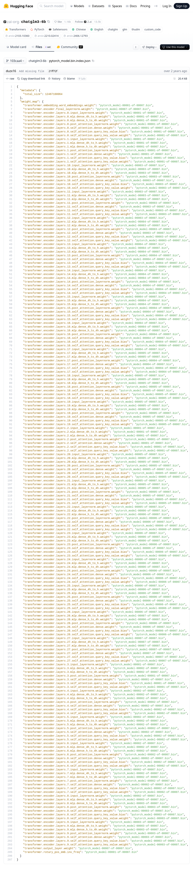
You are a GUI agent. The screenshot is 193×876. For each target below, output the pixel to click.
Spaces (115, 6)
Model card (16, 47)
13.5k (97, 21)
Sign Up (181, 6)
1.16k (67, 21)
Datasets (96, 6)
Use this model (175, 47)
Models (77, 6)
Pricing (145, 6)
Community (70, 47)
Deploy (149, 47)
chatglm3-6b (33, 22)
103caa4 (15, 61)
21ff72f (53, 71)
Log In (167, 6)
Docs (131, 6)
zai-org (13, 21)
